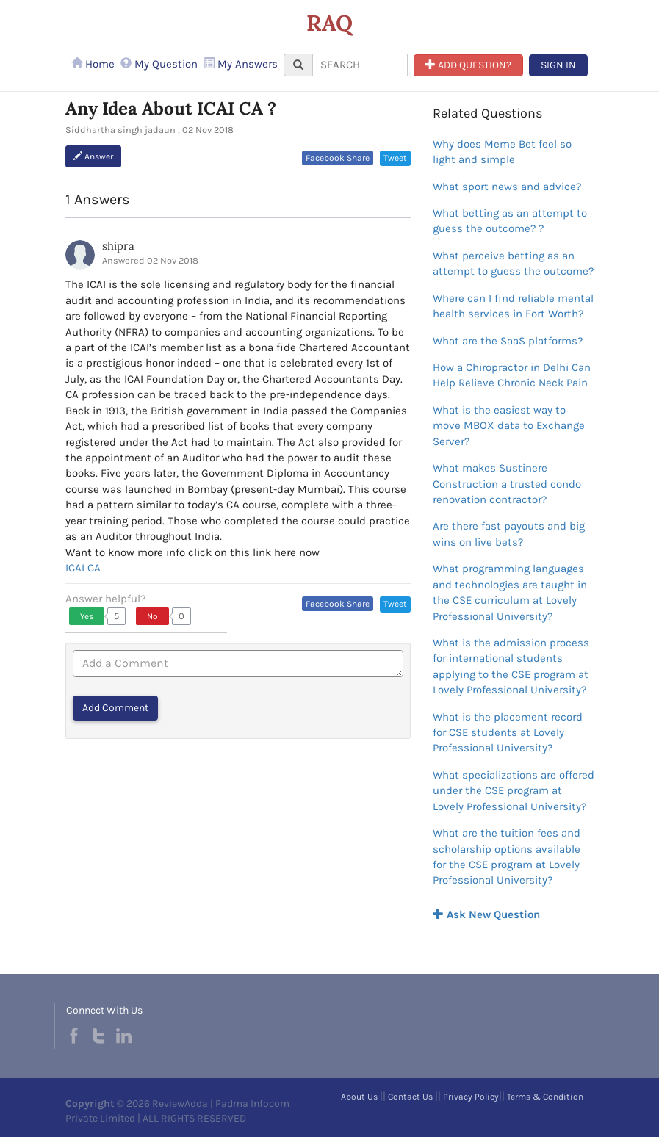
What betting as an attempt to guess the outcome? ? (510, 220)
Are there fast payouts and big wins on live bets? (509, 533)
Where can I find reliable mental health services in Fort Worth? (513, 306)
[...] (360, 65)
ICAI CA (83, 567)
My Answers (241, 64)
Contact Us (410, 1096)
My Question (159, 64)
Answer (93, 156)
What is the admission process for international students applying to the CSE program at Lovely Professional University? (511, 666)
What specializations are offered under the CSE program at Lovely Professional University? (513, 790)
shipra (118, 246)
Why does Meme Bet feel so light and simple (502, 151)
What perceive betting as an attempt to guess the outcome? (513, 263)
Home (93, 64)
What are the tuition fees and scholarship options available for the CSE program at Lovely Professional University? (506, 856)
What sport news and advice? (507, 186)
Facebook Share (338, 158)
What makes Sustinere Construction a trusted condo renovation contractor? (507, 483)
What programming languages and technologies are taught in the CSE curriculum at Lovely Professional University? (510, 592)
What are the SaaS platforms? (508, 340)
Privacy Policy (471, 1096)
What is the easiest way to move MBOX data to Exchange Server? (509, 425)
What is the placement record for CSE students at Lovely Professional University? (508, 732)
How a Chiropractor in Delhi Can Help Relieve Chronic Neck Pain (512, 375)
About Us (359, 1096)
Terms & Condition (545, 1096)
